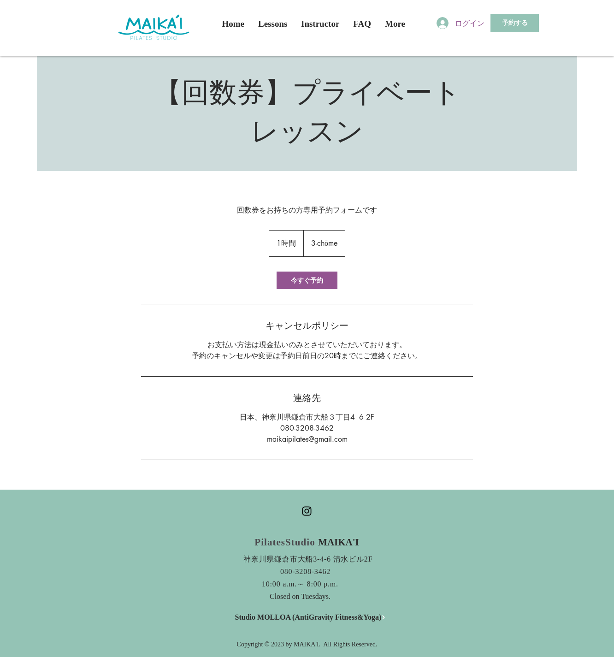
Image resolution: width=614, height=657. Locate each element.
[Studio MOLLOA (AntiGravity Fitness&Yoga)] (310, 618)
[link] (307, 280)
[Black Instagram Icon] (307, 511)
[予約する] (514, 23)
